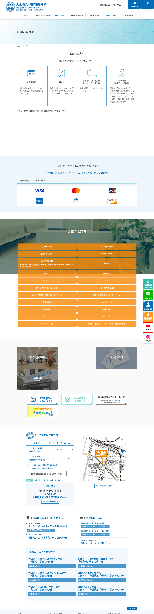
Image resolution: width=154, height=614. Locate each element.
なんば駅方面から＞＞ (37, 563)
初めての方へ (82, 597)
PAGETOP (132, 592)
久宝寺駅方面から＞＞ (87, 563)
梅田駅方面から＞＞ (36, 548)
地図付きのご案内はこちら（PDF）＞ (41, 512)
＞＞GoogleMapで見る (50, 484)
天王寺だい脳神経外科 (75, 611)
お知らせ (20, 603)
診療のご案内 (52, 600)
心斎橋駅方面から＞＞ (87, 548)
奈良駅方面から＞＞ (86, 577)
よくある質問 (82, 600)
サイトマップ (52, 603)
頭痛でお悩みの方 (113, 597)
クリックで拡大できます (103, 467)
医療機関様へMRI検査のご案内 (117, 600)
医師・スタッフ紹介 (54, 597)
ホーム (20, 597)
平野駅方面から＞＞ (36, 577)
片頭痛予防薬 (22, 600)
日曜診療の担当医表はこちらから (46, 456)
